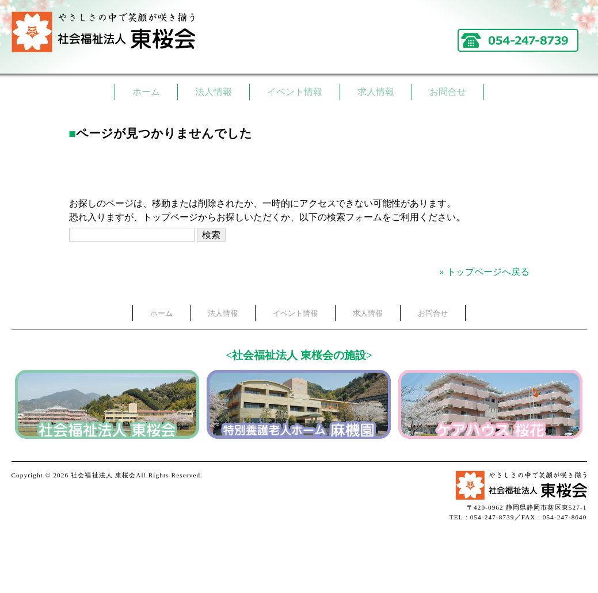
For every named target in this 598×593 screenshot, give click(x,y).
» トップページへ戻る (485, 272)
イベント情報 (294, 92)
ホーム (146, 92)
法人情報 (213, 92)
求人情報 (375, 92)
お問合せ (447, 92)
